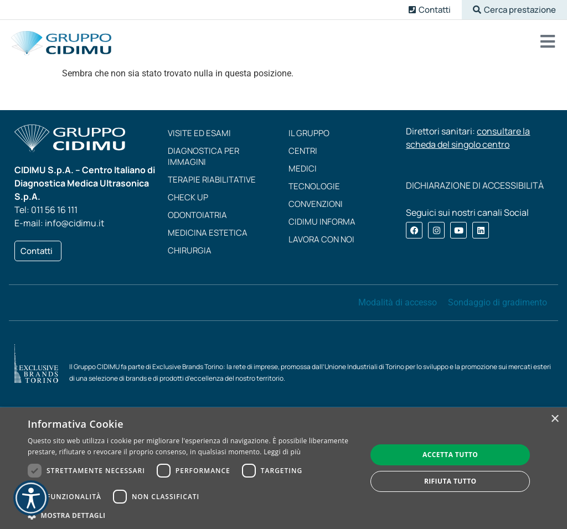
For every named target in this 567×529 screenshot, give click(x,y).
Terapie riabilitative (212, 179)
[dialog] (283, 468)
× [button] (554, 419)
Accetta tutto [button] (450, 454)
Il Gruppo (308, 133)
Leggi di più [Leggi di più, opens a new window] (282, 452)
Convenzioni (315, 204)
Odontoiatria (197, 215)
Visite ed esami (199, 133)
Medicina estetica (208, 232)
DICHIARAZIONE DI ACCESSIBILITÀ (475, 185)
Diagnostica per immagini (203, 156)
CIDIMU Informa (321, 221)
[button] (514, 9)
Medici (302, 168)
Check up (188, 197)
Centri (302, 151)
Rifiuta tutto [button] (450, 481)
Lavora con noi (321, 239)
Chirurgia (190, 250)
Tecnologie (314, 186)
